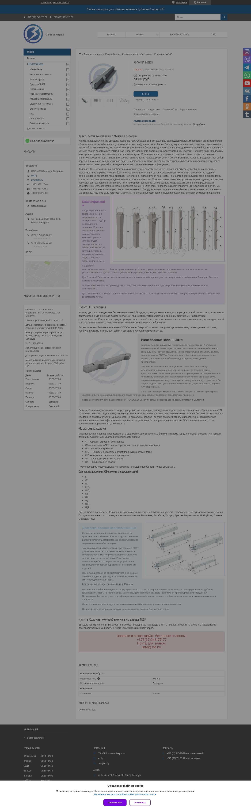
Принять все (115, 802)
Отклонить (141, 802)
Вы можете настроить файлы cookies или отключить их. (124, 795)
